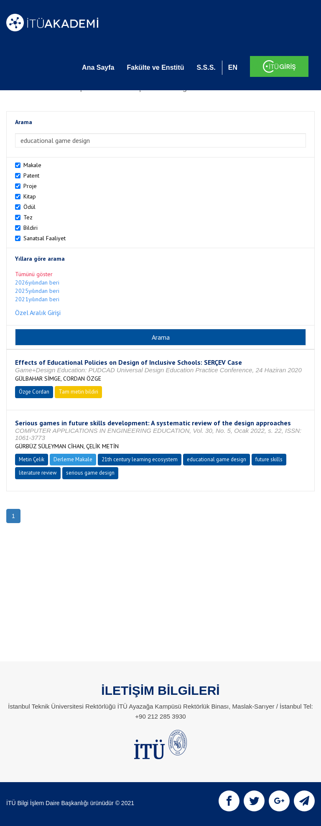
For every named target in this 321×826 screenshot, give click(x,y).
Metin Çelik (31, 459)
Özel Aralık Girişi (38, 312)
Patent (31, 175)
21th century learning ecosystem (140, 459)
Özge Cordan (34, 391)
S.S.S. (205, 67)
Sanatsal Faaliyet (44, 238)
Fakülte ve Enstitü (155, 67)
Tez (28, 217)
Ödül (29, 207)
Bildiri (30, 227)
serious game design (90, 472)
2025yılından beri (37, 291)
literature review (38, 472)
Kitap (29, 196)
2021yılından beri (37, 299)
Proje (30, 186)
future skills (269, 459)
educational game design (216, 459)
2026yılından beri (37, 282)
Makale (32, 165)
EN (232, 67)
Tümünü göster (34, 274)
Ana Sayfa (98, 67)
